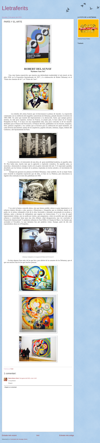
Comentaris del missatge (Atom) (18, 439)
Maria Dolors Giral (13, 378)
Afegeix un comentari (10, 387)
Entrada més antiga (66, 435)
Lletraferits (15, 8)
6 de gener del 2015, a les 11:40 (28, 378)
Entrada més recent (9, 435)
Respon (10, 383)
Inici (37, 435)
